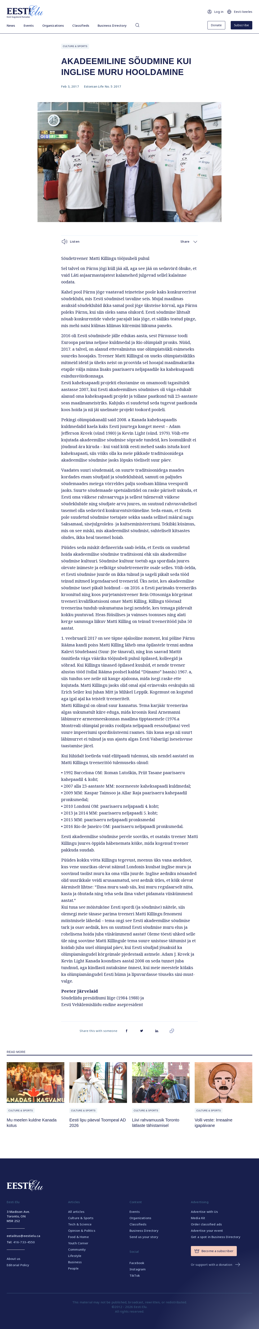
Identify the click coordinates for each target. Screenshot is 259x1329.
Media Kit (198, 1218)
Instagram (138, 1269)
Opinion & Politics (81, 1230)
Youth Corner (78, 1243)
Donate (216, 25)
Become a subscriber (213, 1251)
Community (77, 1249)
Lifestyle (74, 1256)
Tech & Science (80, 1224)
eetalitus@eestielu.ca (23, 1236)
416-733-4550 (24, 1242)
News (11, 25)
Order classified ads (206, 1224)
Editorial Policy (18, 1265)
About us (13, 1259)
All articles (76, 1211)
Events (29, 25)
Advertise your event (207, 1230)
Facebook (137, 1263)
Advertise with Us (204, 1211)
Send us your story (144, 1237)
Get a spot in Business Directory (215, 1237)
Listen (70, 241)
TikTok (135, 1275)
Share (189, 241)
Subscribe (241, 25)
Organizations (53, 25)
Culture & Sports (75, 46)
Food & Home (78, 1237)
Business (75, 1262)
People (73, 1268)
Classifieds (80, 25)
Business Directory (112, 25)
